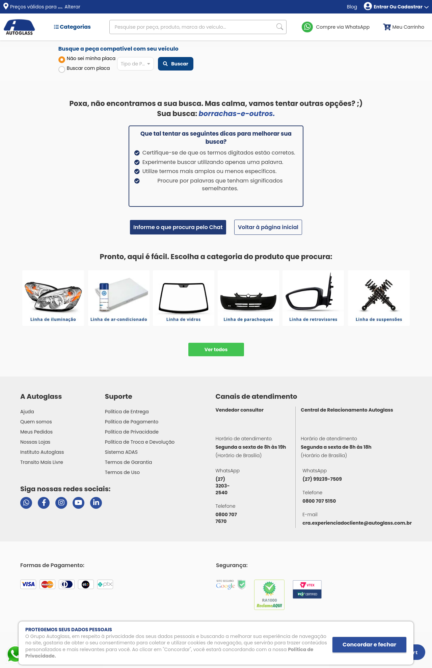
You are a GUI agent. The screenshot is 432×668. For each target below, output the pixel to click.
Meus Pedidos (36, 431)
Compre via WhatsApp (343, 27)
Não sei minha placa (87, 59)
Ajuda (27, 411)
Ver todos (216, 349)
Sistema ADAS (121, 452)
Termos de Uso (122, 472)
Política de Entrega (127, 411)
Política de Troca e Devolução (140, 442)
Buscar (175, 63)
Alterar (72, 6)
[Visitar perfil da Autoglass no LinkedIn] (96, 503)
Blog (352, 6)
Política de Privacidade (132, 431)
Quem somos (36, 421)
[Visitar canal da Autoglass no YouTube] (78, 503)
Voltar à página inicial (268, 227)
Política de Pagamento (132, 421)
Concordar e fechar (369, 644)
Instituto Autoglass (42, 452)
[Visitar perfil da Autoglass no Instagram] (61, 503)
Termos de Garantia (128, 462)
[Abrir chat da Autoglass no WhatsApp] (26, 503)
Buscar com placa (84, 69)
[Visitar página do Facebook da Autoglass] (44, 503)
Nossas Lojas (35, 442)
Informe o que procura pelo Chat (178, 227)
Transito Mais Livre (41, 462)
